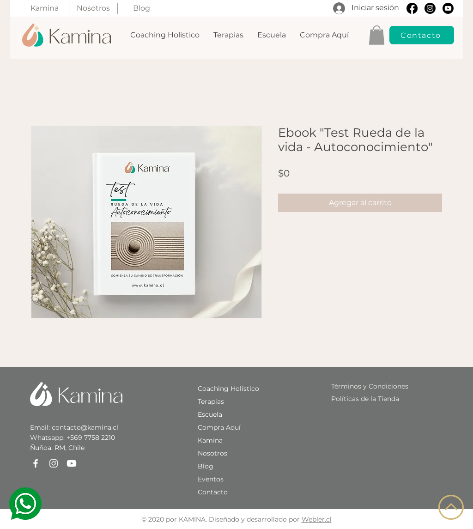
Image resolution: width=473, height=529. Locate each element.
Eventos (211, 479)
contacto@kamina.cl (85, 427)
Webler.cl (317, 519)
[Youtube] (448, 8)
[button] (377, 35)
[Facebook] (412, 8)
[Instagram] (430, 8)
